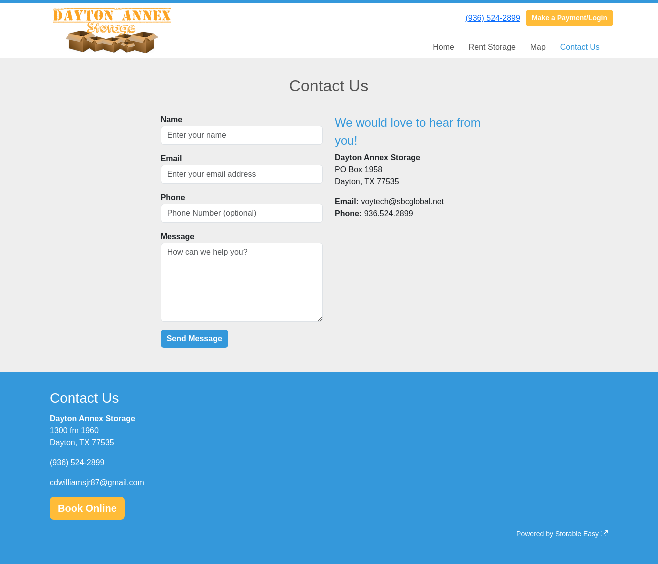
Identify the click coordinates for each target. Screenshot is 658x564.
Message (178, 236)
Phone (173, 198)
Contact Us (580, 47)
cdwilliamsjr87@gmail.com (97, 482)
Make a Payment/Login (570, 18)
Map (538, 47)
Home (443, 47)
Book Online (87, 508)
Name (172, 120)
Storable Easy (582, 534)
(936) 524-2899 (493, 18)
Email (171, 158)
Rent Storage (492, 47)
